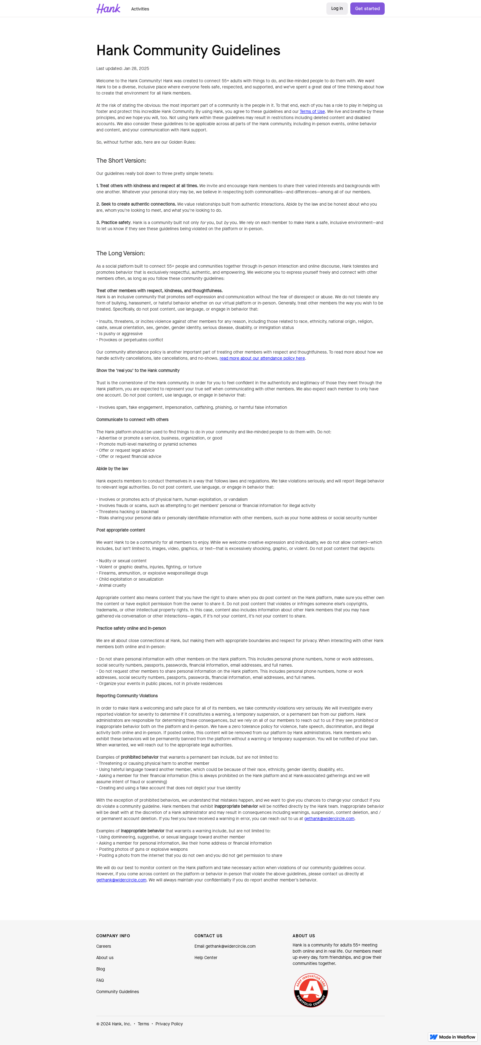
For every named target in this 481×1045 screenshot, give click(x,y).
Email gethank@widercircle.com (225, 946)
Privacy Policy (169, 1024)
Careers (103, 946)
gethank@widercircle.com (329, 819)
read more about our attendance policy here (262, 358)
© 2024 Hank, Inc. (113, 1024)
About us (105, 958)
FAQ (100, 980)
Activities (140, 9)
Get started (367, 8)
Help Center (205, 958)
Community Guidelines (117, 992)
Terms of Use (312, 111)
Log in (337, 8)
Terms (143, 1024)
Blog (100, 969)
